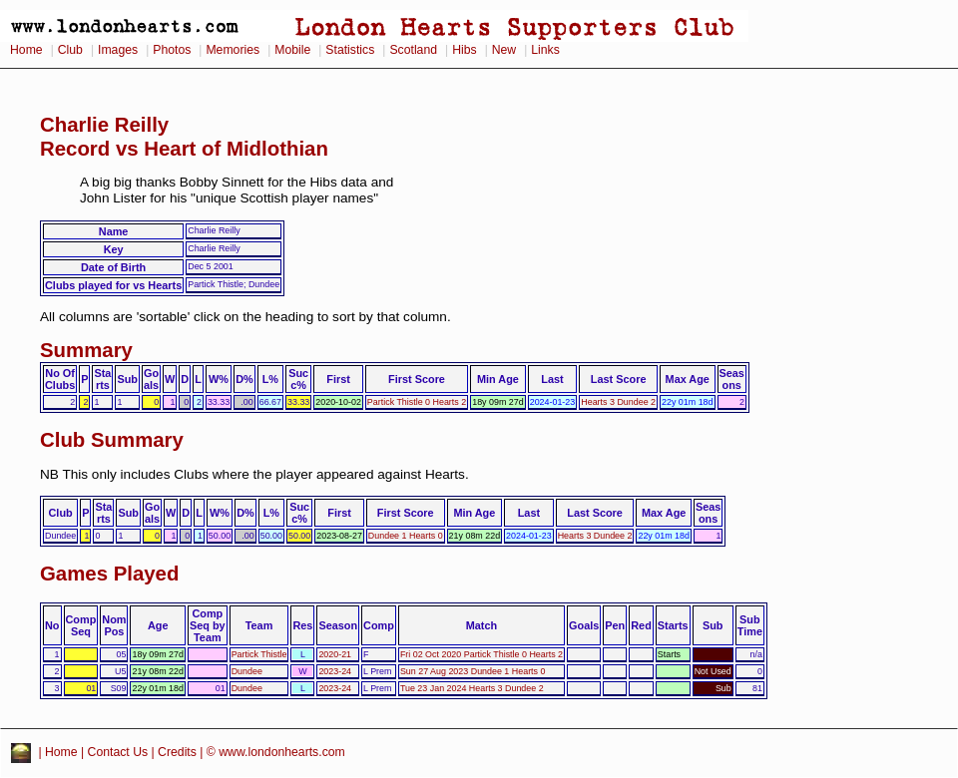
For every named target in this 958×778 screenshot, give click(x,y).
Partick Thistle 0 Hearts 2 (416, 402)
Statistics (349, 50)
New (504, 50)
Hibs (464, 50)
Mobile (292, 50)
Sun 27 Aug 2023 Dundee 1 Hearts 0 (473, 671)
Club (70, 50)
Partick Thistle (259, 654)
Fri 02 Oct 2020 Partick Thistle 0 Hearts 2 (481, 654)
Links (545, 50)
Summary (86, 350)
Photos (172, 50)
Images (118, 50)
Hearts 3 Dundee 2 (618, 402)
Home (26, 50)
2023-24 (334, 671)
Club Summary (112, 440)
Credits (177, 752)
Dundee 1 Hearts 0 (405, 536)
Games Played (109, 573)
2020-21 (334, 654)
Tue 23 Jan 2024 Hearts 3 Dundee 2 (472, 688)
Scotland (413, 50)
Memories (232, 50)
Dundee (247, 671)
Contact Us (118, 752)
